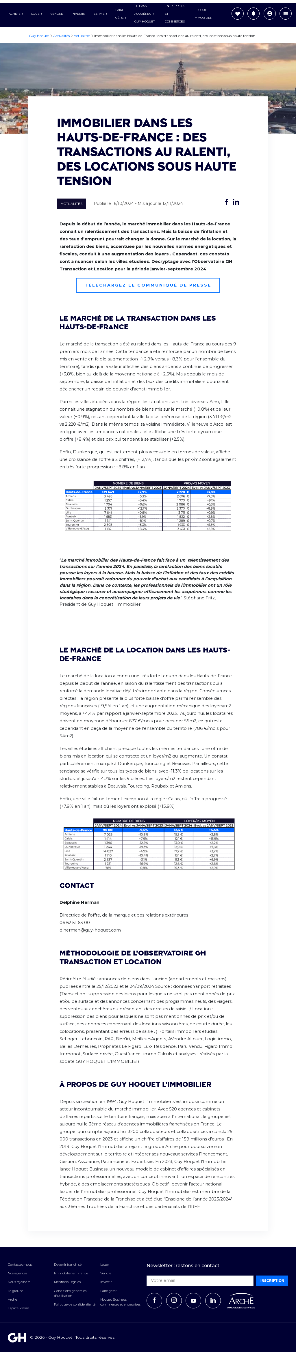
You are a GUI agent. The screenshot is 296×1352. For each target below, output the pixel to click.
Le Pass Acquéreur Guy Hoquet (144, 14)
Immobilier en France (71, 1273)
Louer (36, 14)
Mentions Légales (67, 1282)
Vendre (56, 14)
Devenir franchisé (68, 1265)
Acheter (16, 14)
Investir (78, 14)
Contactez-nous (20, 1265)
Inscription (272, 1280)
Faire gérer (108, 1291)
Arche (12, 1299)
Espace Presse (18, 1308)
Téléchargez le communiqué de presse (148, 285)
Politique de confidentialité (74, 1304)
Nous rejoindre (19, 1282)
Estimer (100, 14)
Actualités (71, 203)
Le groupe (15, 1291)
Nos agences (17, 1273)
